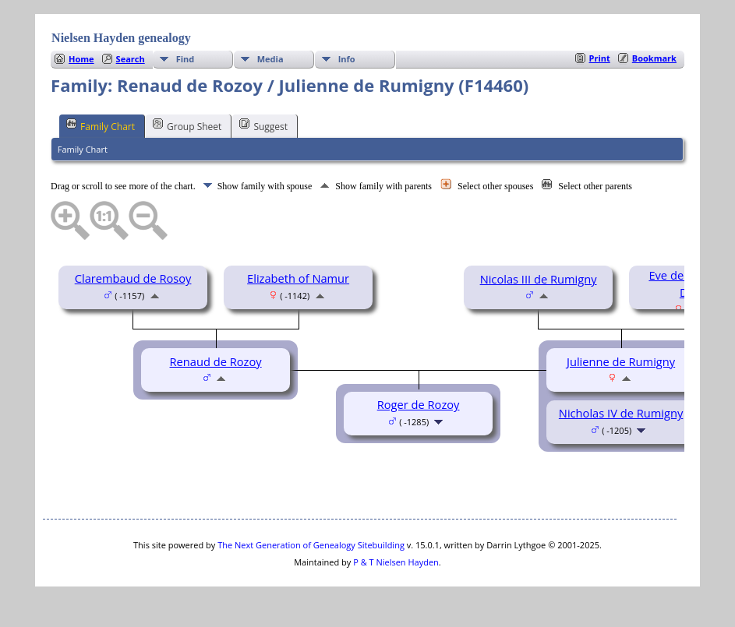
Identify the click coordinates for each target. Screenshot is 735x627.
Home (81, 59)
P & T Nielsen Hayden (396, 562)
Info (346, 59)
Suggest (263, 125)
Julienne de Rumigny (621, 361)
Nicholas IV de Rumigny (621, 413)
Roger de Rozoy (418, 404)
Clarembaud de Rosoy (133, 278)
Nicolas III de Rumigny (538, 279)
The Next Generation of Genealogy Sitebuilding (311, 545)
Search (130, 59)
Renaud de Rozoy (216, 361)
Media (270, 59)
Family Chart (100, 125)
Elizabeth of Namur (298, 278)
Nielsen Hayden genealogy (121, 37)
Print (599, 58)
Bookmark (654, 58)
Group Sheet (187, 125)
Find (185, 59)
